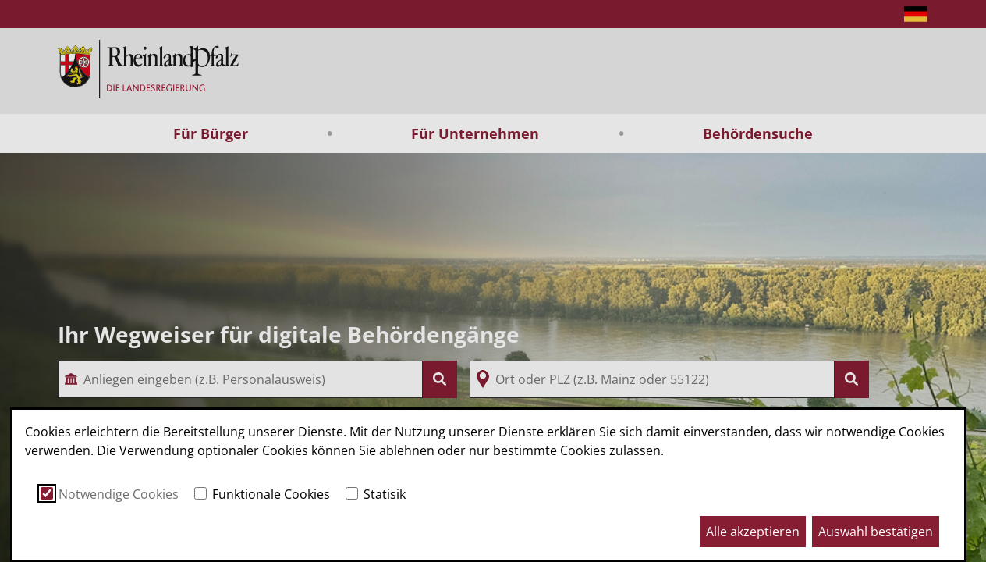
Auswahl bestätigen (875, 531)
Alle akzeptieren (753, 531)
